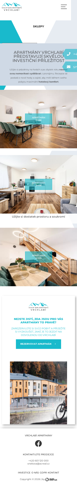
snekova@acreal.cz (38, 463)
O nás (35, 472)
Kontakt (53, 472)
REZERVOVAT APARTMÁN (38, 343)
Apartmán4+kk (38, 257)
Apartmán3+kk (38, 184)
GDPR (43, 472)
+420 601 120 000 (38, 460)
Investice (24, 472)
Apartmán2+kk (38, 119)
